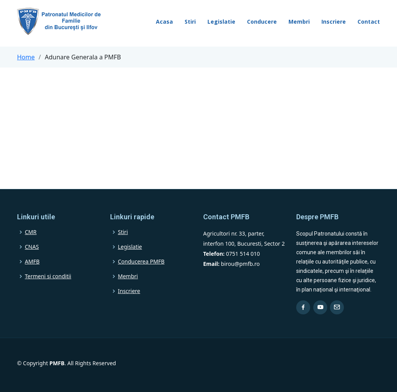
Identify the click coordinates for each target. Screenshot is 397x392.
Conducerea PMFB (141, 261)
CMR (30, 232)
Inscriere (333, 21)
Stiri (190, 21)
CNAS (32, 247)
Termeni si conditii (48, 276)
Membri (299, 21)
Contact (368, 21)
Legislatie (221, 21)
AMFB (32, 261)
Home (26, 57)
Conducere (262, 21)
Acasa (164, 21)
